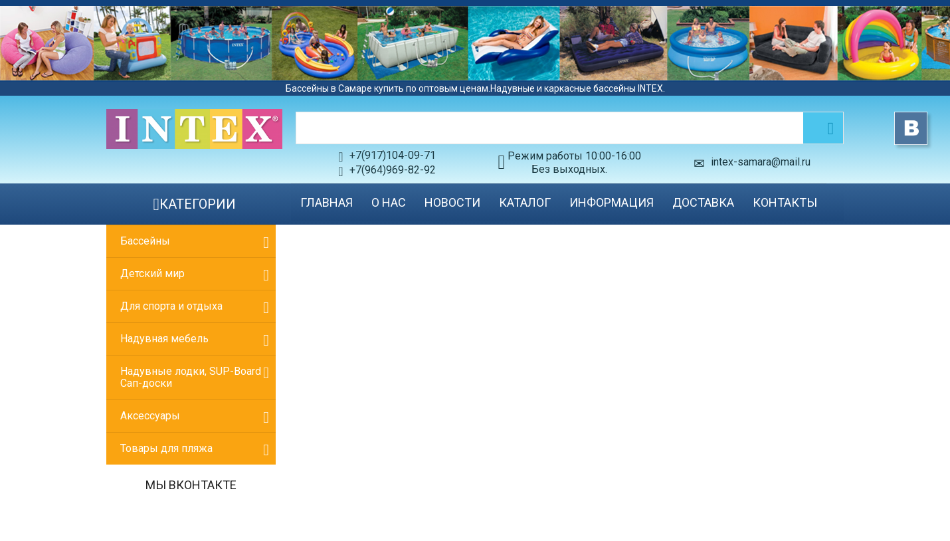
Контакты (785, 202)
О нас (388, 202)
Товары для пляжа (166, 448)
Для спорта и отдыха (171, 306)
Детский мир (152, 273)
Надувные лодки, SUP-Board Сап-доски (190, 377)
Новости (452, 202)
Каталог (525, 202)
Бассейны (145, 241)
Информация (611, 202)
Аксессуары (150, 415)
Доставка (703, 202)
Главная (326, 202)
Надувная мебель (164, 338)
